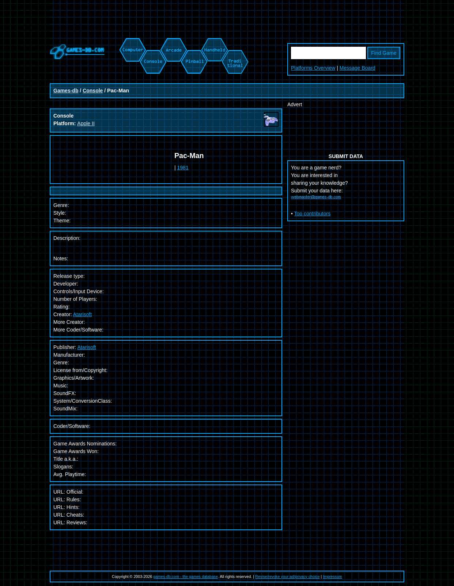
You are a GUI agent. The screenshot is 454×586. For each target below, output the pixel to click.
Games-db (65, 90)
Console (93, 90)
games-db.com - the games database (185, 576)
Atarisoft (82, 314)
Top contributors (312, 214)
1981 (183, 168)
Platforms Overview (313, 68)
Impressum (332, 576)
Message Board (357, 68)
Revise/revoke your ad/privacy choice (287, 576)
